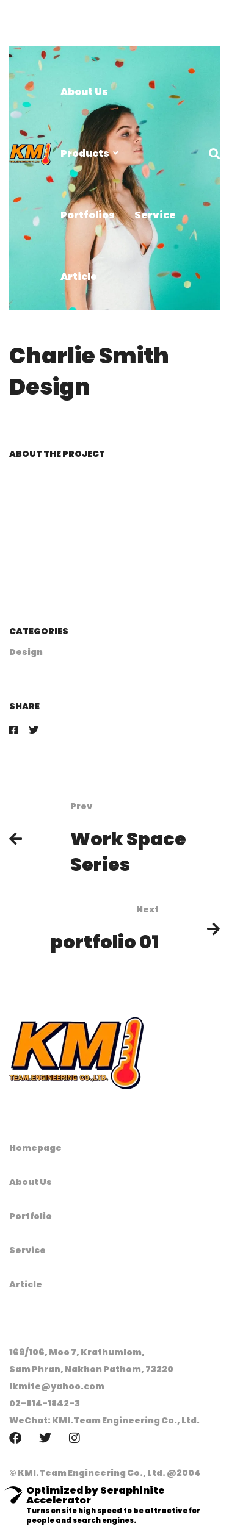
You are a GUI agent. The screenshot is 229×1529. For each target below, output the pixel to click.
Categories (38, 631)
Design (26, 652)
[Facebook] (13, 730)
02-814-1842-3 (44, 1403)
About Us (30, 1182)
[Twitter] (33, 730)
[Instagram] (74, 1438)
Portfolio (30, 1216)
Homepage (35, 1148)
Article (25, 1284)
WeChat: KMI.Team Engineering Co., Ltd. (104, 1420)
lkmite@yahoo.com (56, 1386)
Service (27, 1250)
